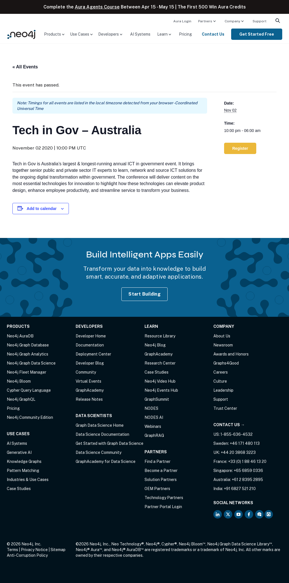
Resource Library (159, 336)
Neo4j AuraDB (20, 336)
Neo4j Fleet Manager (26, 372)
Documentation (90, 345)
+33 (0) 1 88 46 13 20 (247, 461)
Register (240, 148)
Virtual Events (88, 381)
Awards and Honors (231, 354)
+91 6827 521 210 (240, 488)
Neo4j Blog (155, 345)
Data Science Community (98, 452)
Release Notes (89, 399)
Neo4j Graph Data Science (31, 363)
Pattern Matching (23, 470)
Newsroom (223, 345)
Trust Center (225, 408)
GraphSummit (156, 399)
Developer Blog (90, 363)
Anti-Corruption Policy (27, 555)
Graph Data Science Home (100, 425)
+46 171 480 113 (245, 443)
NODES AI (153, 417)
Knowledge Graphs (24, 461)
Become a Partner (161, 470)
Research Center (160, 363)
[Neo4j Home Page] (21, 33)
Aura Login (182, 21)
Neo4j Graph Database (28, 345)
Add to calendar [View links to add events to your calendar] (42, 208)
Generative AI (19, 452)
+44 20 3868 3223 (238, 452)
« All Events (25, 66)
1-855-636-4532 (236, 434)
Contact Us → (229, 424)
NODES (151, 408)
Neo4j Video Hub (160, 381)
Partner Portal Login (163, 506)
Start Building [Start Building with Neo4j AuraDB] (144, 294)
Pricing (185, 34)
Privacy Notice (34, 549)
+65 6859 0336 (248, 470)
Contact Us (213, 34)
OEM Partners (157, 488)
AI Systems (140, 34)
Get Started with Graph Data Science (109, 443)
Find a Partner (157, 461)
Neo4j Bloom (19, 381)
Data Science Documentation (102, 434)
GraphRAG (154, 435)
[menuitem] (182, 21)
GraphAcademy (90, 390)
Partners (205, 21)
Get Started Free (256, 34)
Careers (220, 372)
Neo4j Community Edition (30, 417)
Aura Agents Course (97, 7)
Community (86, 372)
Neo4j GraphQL (21, 399)
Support (259, 21)
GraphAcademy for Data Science (105, 461)
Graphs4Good (226, 363)
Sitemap (58, 549)
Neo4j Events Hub (161, 390)
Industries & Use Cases (28, 479)
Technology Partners (163, 497)
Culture (220, 381)
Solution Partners (160, 479)
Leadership (223, 390)
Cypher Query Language (29, 390)
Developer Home (91, 336)
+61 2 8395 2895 (247, 479)
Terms (12, 549)
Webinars (152, 426)
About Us (221, 336)
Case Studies (19, 488)
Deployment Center (93, 354)
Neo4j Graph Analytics (27, 354)
